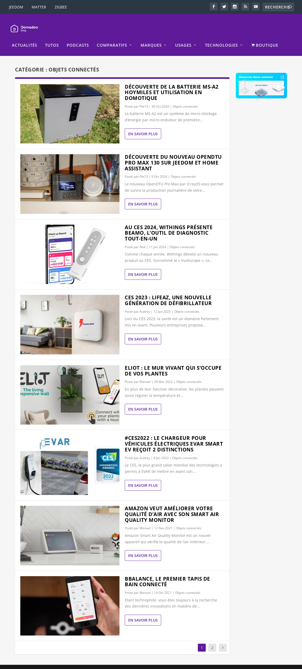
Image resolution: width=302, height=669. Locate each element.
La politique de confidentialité (173, 662)
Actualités (24, 37)
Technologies (221, 37)
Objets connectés (185, 98)
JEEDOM (16, 6)
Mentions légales (128, 662)
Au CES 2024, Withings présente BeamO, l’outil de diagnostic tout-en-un (169, 225)
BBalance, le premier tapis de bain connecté (167, 573)
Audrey (145, 303)
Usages (183, 37)
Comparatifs (112, 37)
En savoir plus (143, 125)
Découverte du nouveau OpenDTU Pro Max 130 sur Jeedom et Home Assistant (173, 155)
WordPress (99, 663)
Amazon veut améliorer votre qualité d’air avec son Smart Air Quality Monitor (172, 506)
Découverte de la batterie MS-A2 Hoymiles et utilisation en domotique (172, 84)
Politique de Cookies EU (224, 662)
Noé (143, 239)
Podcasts (78, 37)
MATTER (39, 6)
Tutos (52, 37)
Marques (151, 37)
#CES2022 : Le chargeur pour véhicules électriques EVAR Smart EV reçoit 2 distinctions (174, 436)
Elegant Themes (48, 663)
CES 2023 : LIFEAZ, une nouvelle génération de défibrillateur (168, 292)
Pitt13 (144, 98)
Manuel (145, 374)
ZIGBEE (61, 6)
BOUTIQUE (264, 37)
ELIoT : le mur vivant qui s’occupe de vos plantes (173, 363)
